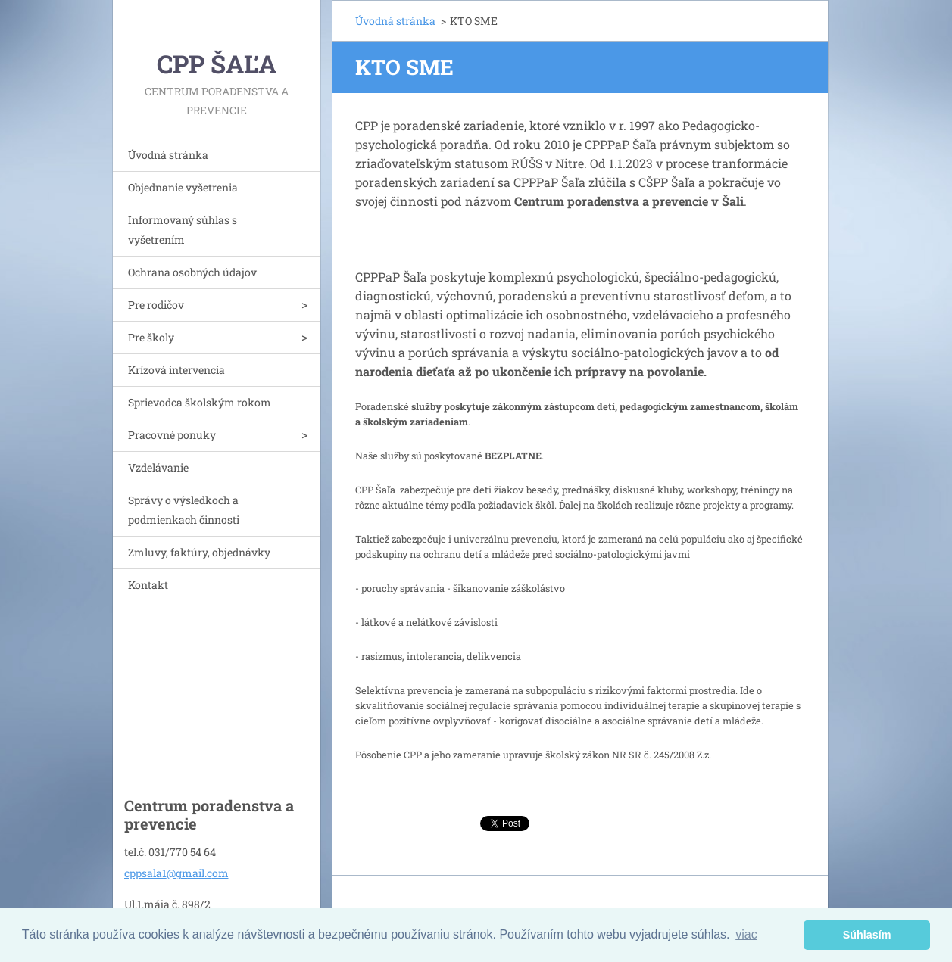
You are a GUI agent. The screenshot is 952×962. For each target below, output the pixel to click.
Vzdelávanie (158, 467)
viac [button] (746, 934)
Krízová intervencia (176, 370)
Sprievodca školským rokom (199, 402)
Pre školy (151, 337)
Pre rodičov (156, 304)
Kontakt (148, 585)
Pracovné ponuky (172, 435)
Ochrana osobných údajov (192, 272)
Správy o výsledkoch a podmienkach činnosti (183, 510)
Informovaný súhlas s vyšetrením (182, 230)
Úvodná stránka (168, 155)
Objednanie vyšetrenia (183, 187)
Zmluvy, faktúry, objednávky (199, 552)
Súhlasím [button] (867, 935)
